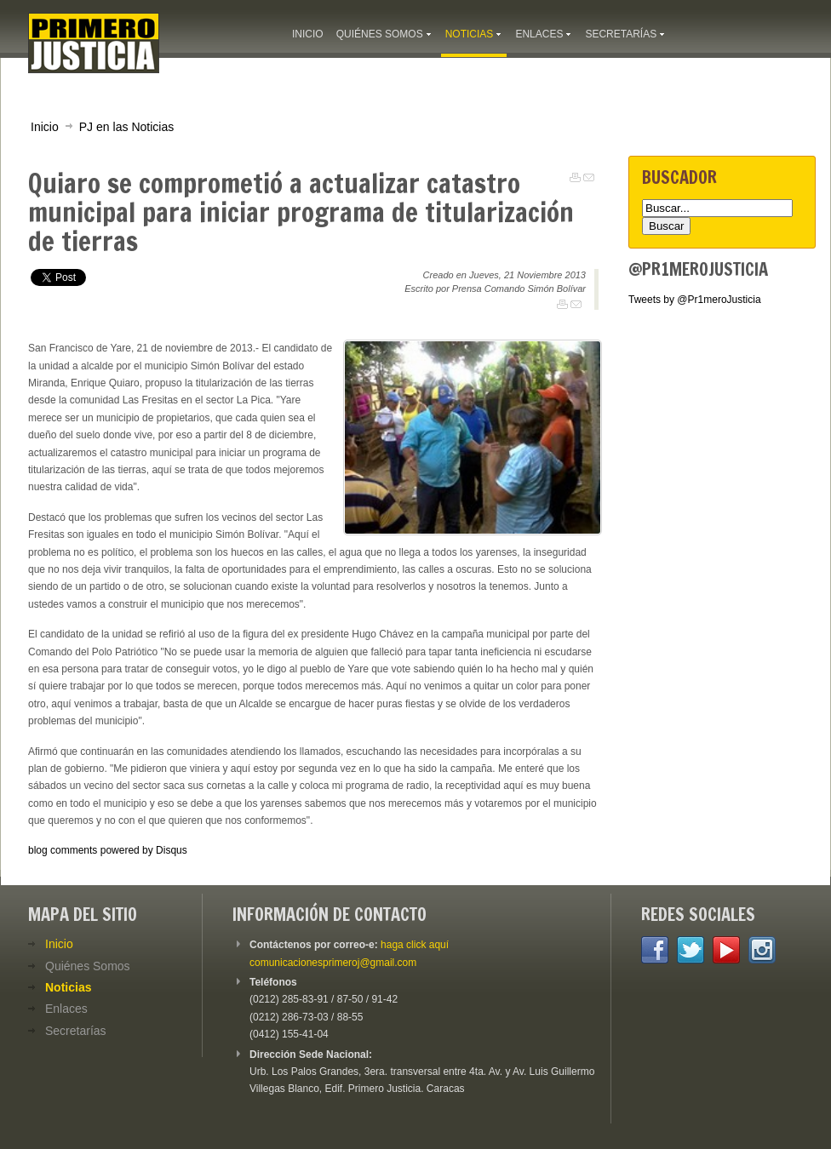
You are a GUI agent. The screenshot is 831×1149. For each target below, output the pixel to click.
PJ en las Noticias (127, 127)
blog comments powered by (107, 850)
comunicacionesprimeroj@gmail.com (332, 963)
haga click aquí (415, 945)
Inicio (45, 127)
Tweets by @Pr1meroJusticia (694, 300)
